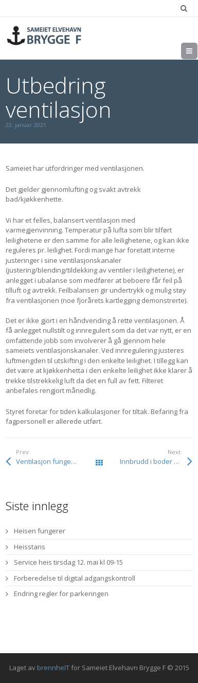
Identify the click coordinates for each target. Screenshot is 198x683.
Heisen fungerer (39, 530)
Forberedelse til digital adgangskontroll (74, 578)
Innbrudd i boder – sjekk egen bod (156, 461)
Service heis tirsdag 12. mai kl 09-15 (68, 562)
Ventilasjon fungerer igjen (56, 461)
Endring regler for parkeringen (61, 593)
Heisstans (29, 546)
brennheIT (53, 667)
